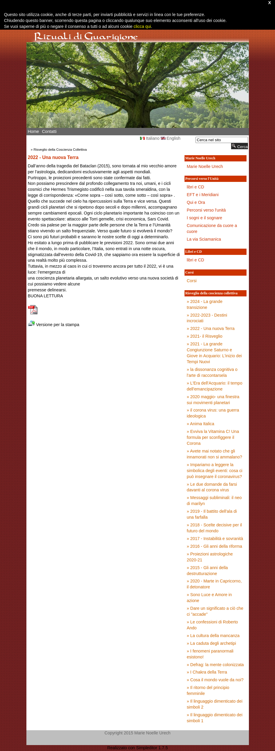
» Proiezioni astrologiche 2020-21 (210, 557)
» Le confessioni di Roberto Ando (212, 625)
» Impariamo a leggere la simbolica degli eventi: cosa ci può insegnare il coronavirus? (215, 470)
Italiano (150, 138)
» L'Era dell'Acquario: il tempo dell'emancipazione (214, 386)
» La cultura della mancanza (213, 635)
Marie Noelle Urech (205, 166)
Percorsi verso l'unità (206, 210)
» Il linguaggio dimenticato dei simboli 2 (215, 704)
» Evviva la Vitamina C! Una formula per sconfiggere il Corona (213, 437)
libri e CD (195, 187)
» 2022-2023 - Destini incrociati (207, 318)
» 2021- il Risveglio (204, 336)
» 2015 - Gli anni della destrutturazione (207, 570)
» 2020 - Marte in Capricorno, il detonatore (214, 584)
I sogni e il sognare (204, 217)
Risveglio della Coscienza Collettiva (60, 149)
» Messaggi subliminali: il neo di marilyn (214, 500)
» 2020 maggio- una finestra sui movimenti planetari (213, 399)
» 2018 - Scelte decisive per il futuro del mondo (214, 528)
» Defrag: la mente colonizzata (215, 664)
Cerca (239, 146)
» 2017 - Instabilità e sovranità (215, 538)
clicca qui (141, 26)
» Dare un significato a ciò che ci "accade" (215, 611)
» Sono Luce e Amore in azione (209, 597)
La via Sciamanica (204, 239)
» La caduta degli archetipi (211, 643)
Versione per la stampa (54, 324)
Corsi (192, 280)
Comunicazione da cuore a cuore (212, 228)
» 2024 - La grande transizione (204, 304)
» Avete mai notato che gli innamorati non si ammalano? (214, 454)
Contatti (49, 131)
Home (33, 131)
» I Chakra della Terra (207, 672)
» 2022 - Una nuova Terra (211, 328)
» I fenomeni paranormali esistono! (210, 654)
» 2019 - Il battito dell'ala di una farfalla (212, 514)
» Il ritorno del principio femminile (208, 690)
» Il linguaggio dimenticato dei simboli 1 (215, 717)
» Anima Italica (200, 423)
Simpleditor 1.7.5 (152, 747)
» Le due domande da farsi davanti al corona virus (212, 487)
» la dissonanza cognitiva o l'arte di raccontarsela (212, 372)
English (171, 138)
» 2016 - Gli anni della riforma (214, 546)
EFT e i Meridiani (203, 194)
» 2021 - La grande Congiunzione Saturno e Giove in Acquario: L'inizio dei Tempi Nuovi (214, 353)
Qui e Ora (196, 202)
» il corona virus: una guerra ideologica (213, 413)
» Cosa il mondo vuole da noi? (215, 679)
